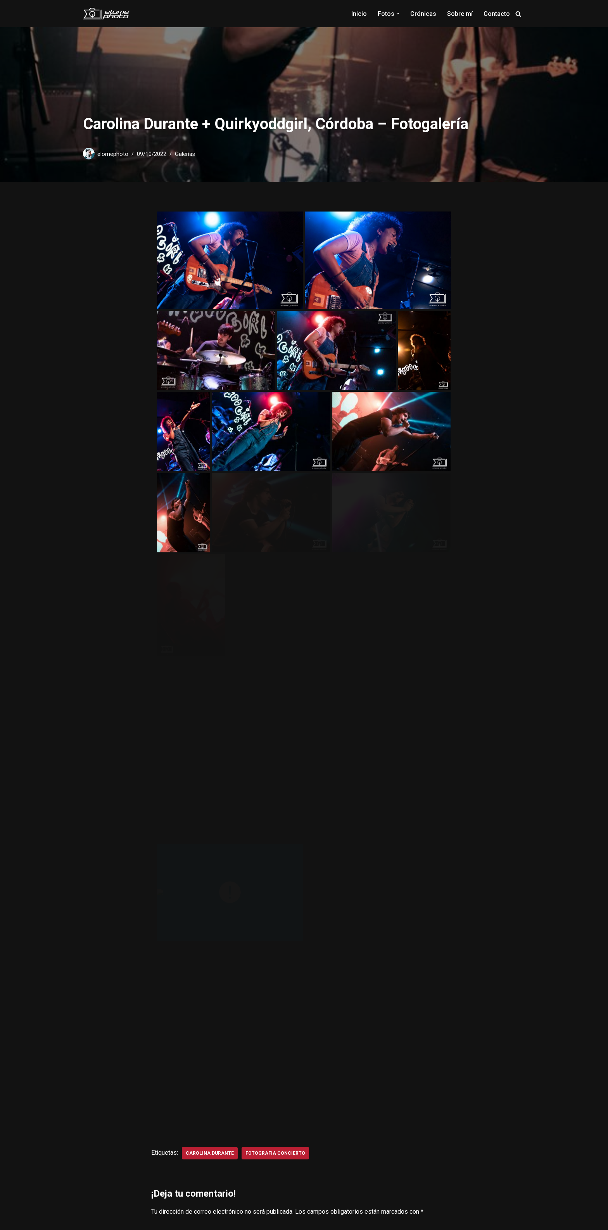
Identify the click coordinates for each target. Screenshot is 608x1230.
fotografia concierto (275, 877)
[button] (397, 13)
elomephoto (112, 154)
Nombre (164, 961)
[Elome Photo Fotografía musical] (106, 13)
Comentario (169, 995)
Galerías (185, 154)
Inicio (359, 13)
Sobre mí (460, 13)
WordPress (169, 1220)
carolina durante (210, 877)
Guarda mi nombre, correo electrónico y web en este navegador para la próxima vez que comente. (289, 1103)
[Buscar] (518, 14)
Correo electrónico (282, 961)
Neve (90, 1220)
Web (365, 961)
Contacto (497, 13)
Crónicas (423, 13)
